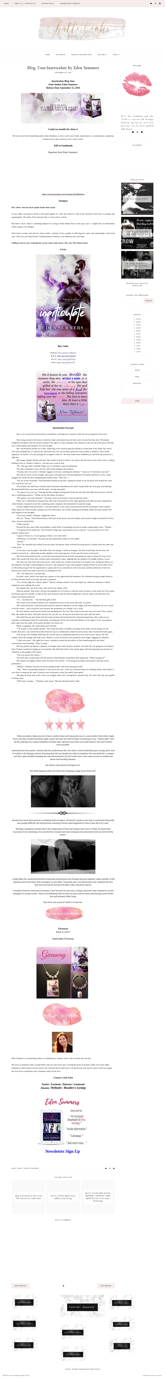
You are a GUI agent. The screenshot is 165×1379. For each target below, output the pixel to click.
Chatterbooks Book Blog (19, 1375)
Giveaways (61, 55)
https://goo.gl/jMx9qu (67, 359)
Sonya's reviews (31, 1168)
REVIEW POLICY (48, 4)
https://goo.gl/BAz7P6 (66, 362)
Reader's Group (75, 1087)
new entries (20, 1286)
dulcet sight (156, 1375)
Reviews (101, 55)
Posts (115, 55)
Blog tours (17, 1168)
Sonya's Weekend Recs (82, 55)
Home (6, 4)
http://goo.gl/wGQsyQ (66, 356)
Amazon (45, 1088)
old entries (106, 1286)
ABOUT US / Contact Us (25, 4)
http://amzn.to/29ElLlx (67, 353)
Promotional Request (70, 4)
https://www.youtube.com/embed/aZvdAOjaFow (63, 194)
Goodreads (66, 145)
